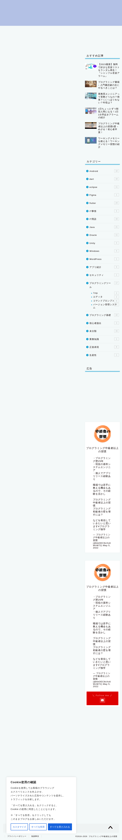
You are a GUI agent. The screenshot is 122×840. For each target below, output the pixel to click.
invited (20, 417)
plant (60, 487)
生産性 (104, 355)
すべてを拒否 (38, 827)
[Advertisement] (41, 648)
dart (74, 36)
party (47, 413)
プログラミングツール (89, 29)
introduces (23, 434)
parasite (18, 496)
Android (104, 170)
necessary (21, 456)
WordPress (104, 258)
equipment (42, 456)
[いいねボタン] (9, 585)
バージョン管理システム (106, 306)
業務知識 (104, 339)
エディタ (106, 296)
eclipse (27, 36)
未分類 (104, 330)
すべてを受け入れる (60, 827)
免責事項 (35, 836)
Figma (104, 194)
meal (54, 413)
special (18, 460)
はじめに (12, 29)
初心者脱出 (31, 29)
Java (43, 36)
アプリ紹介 (104, 267)
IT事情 (11, 44)
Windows (104, 250)
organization (21, 452)
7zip (106, 293)
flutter (59, 36)
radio (31, 438)
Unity (105, 36)
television (19, 438)
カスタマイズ (19, 827)
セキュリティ (104, 274)
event (25, 460)
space (31, 456)
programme (41, 438)
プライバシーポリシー (35, 44)
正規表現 (104, 346)
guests (32, 417)
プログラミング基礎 (57, 29)
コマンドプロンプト (106, 300)
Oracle (89, 36)
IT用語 (11, 36)
